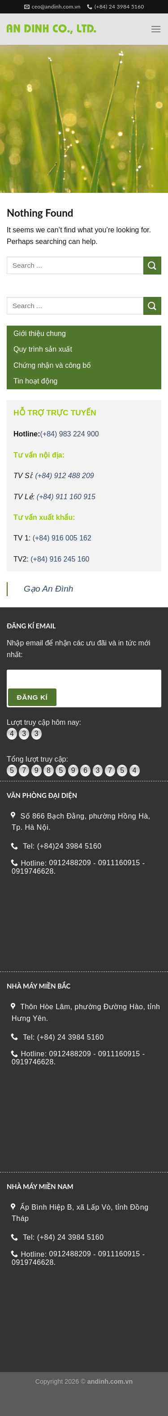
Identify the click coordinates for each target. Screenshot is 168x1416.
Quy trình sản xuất (42, 349)
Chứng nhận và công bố (52, 365)
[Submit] (152, 265)
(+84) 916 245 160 (59, 559)
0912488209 (70, 863)
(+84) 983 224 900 (69, 434)
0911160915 (119, 863)
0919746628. (34, 871)
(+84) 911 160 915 (66, 497)
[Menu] (156, 29)
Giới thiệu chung (39, 333)
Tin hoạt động (35, 381)
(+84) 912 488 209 (64, 475)
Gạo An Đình (48, 588)
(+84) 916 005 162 (62, 538)
